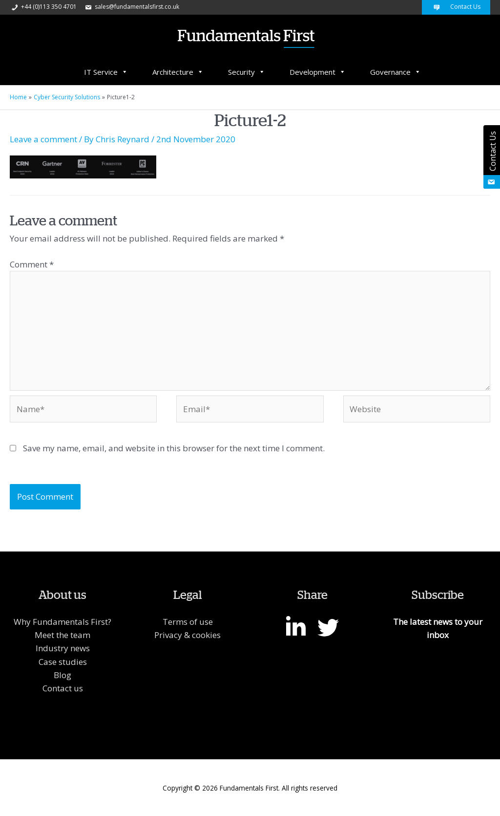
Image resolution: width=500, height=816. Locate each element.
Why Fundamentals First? (62, 621)
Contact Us (456, 6)
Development (318, 72)
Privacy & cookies (187, 634)
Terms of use (188, 621)
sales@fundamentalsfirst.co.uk (131, 6)
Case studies (63, 661)
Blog (62, 675)
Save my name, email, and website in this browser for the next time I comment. (174, 448)
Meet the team (62, 634)
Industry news (63, 648)
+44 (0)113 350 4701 (43, 6)
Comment (32, 264)
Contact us (62, 688)
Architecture (178, 72)
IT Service (106, 72)
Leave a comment (43, 139)
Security (246, 72)
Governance (395, 72)
